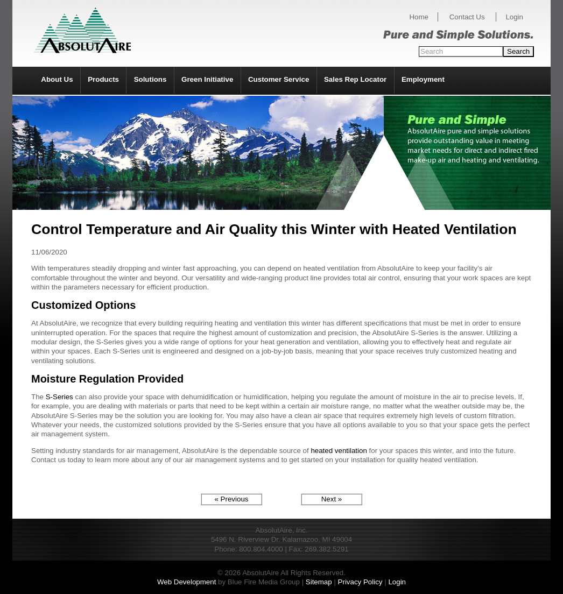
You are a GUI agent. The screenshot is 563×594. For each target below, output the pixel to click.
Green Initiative (207, 79)
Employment (423, 79)
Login (514, 17)
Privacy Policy (360, 582)
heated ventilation (339, 451)
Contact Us (467, 17)
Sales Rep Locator (355, 79)
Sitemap (319, 582)
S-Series (59, 397)
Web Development (186, 582)
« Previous (232, 499)
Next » (331, 499)
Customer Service (278, 79)
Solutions (150, 79)
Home (418, 17)
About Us (57, 79)
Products (103, 79)
